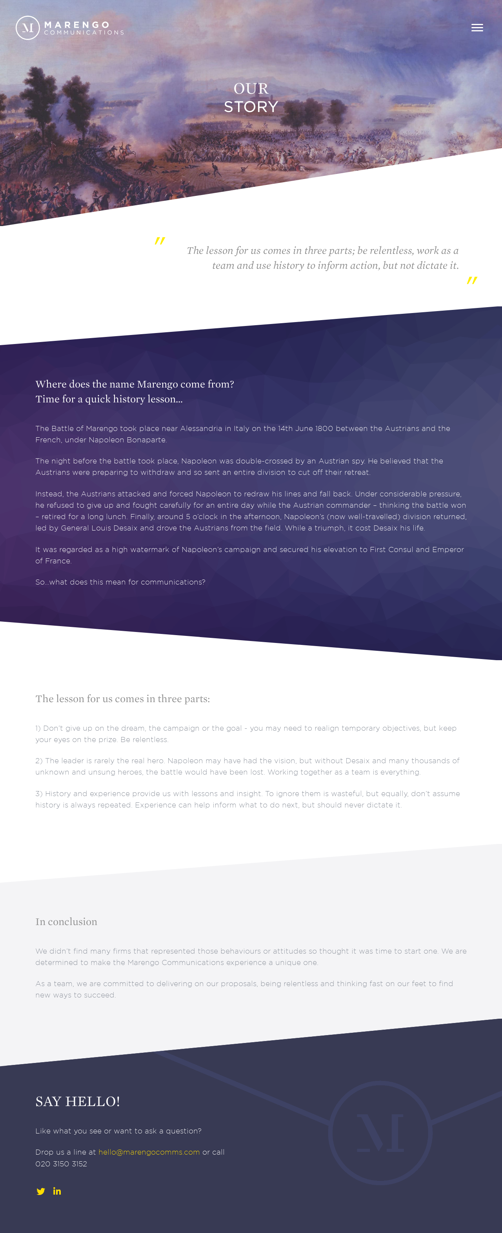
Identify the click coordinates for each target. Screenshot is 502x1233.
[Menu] (477, 27)
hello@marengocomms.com (149, 1152)
